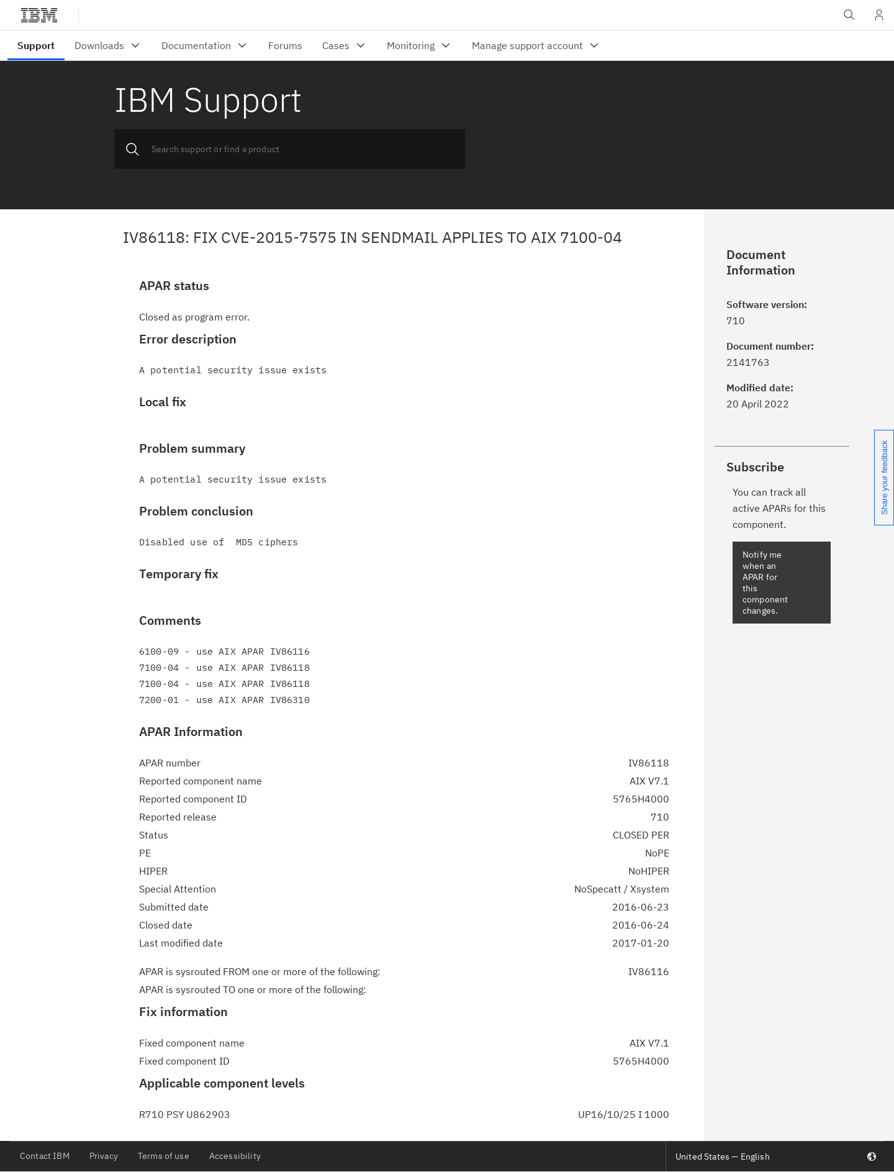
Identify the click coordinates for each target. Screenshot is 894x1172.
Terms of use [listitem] (163, 1155)
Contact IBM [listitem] (45, 1155)
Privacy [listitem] (103, 1155)
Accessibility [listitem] (235, 1155)
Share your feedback (884, 477)
